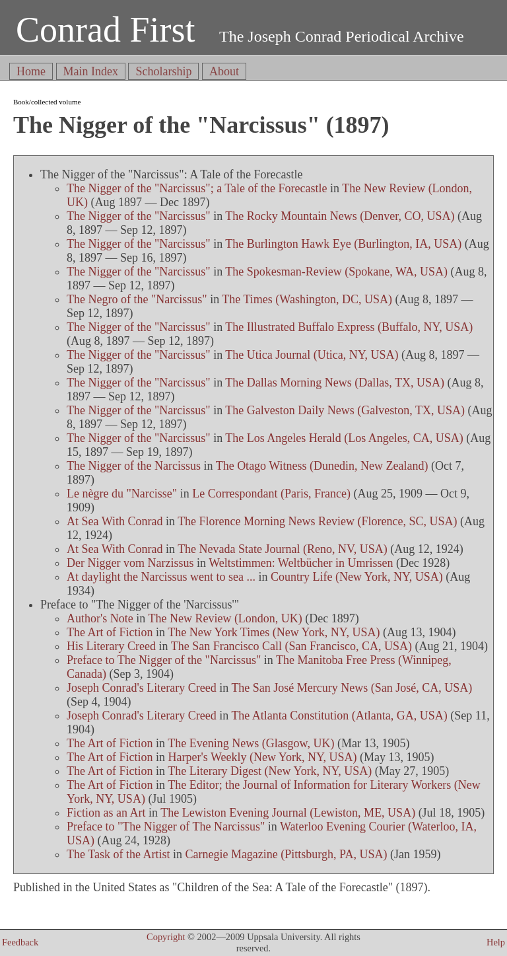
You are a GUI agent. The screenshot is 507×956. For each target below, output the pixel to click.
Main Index (90, 71)
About (224, 71)
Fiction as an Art (106, 812)
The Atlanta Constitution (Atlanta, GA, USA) (339, 715)
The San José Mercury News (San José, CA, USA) (351, 687)
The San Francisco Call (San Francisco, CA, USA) (291, 646)
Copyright (166, 937)
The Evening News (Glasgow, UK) (251, 743)
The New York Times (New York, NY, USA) (274, 632)
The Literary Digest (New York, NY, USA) (270, 771)
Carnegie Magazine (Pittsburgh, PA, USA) (286, 854)
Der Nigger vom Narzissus (130, 563)
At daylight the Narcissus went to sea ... (161, 576)
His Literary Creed (111, 646)
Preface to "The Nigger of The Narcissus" (166, 826)
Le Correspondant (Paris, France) (271, 493)
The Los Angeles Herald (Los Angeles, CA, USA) (344, 438)
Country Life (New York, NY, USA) (357, 576)
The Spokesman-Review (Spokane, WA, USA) (336, 271)
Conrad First (105, 30)
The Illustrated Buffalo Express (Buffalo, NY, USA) (349, 327)
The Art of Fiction (109, 632)
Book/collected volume (47, 102)
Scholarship (163, 71)
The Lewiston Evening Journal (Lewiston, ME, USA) (287, 812)
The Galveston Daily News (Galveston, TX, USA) (345, 410)
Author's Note (100, 618)
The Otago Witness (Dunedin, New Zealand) (322, 465)
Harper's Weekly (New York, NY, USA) (262, 757)
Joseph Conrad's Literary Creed (142, 687)
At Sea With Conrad (114, 521)
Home (31, 71)
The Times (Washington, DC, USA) (307, 299)
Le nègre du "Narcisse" (122, 493)
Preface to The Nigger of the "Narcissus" (164, 660)
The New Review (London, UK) (225, 618)
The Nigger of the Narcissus (134, 465)
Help (496, 942)
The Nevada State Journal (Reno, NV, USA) (283, 549)
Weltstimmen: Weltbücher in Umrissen (301, 563)
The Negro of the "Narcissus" (137, 299)
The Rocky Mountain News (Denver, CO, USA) (339, 216)
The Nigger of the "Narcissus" (139, 216)
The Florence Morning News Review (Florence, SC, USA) (317, 521)
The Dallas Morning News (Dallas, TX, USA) (334, 382)
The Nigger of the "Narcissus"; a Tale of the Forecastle (197, 188)
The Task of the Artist (118, 854)
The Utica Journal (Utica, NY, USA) (311, 354)
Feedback (20, 942)
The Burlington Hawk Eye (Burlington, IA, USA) (343, 243)
